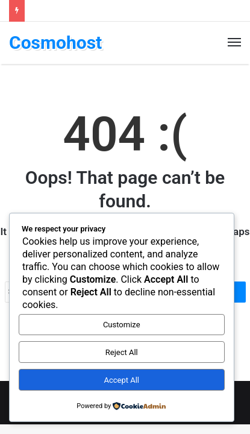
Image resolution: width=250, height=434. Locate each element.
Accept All (121, 380)
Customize (121, 324)
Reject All (121, 352)
